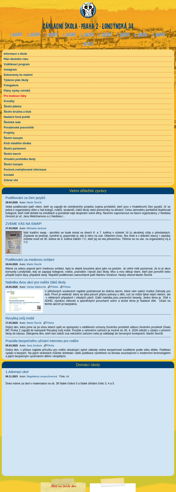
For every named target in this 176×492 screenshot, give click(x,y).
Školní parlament (15, 148)
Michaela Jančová (36, 228)
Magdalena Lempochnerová (42, 376)
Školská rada (12, 122)
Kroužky (9, 101)
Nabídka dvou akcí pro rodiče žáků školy (36, 282)
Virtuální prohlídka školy (20, 159)
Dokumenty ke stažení (18, 74)
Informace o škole (15, 53)
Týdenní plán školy (16, 80)
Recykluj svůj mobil (20, 318)
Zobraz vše (11, 180)
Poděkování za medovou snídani (30, 259)
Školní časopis (13, 138)
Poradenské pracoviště (19, 127)
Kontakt (9, 175)
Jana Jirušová (34, 345)
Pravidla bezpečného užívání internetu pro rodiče (42, 341)
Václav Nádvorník (36, 286)
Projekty (9, 132)
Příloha (53, 286)
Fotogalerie (11, 85)
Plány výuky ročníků (17, 90)
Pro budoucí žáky (15, 96)
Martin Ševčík (34, 202)
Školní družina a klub (17, 111)
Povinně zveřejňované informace (25, 169)
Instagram (10, 69)
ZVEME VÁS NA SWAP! (24, 224)
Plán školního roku (16, 59)
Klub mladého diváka (17, 143)
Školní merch (12, 153)
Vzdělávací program (17, 64)
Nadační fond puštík (17, 117)
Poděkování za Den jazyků (25, 198)
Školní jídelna (12, 106)
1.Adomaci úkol (17, 372)
